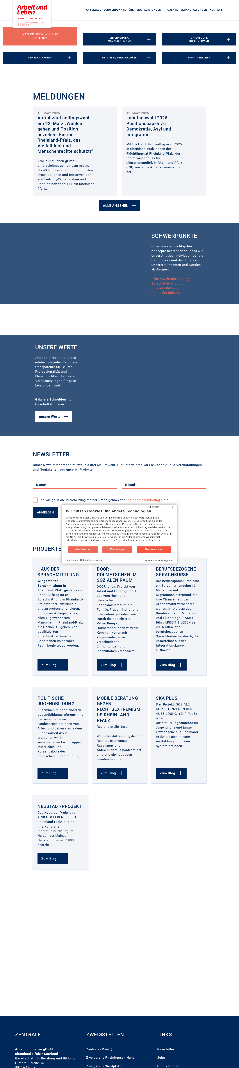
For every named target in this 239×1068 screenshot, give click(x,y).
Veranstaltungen (193, 9)
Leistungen (152, 9)
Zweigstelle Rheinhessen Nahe (110, 1057)
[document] (119, 527)
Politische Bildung (165, 293)
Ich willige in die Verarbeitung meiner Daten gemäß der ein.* (100, 500)
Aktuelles (93, 9)
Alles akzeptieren (154, 549)
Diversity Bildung (164, 288)
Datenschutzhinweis (91, 560)
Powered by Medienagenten (159, 560)
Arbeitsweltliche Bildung (170, 279)
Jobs (161, 1057)
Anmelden (45, 512)
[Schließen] (172, 507)
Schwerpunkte (115, 9)
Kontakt (216, 9)
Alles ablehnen (83, 549)
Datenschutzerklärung (143, 500)
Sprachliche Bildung (167, 283)
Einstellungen (117, 549)
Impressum (72, 560)
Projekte (171, 9)
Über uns (135, 9)
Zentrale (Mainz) (99, 1049)
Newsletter (165, 1049)
